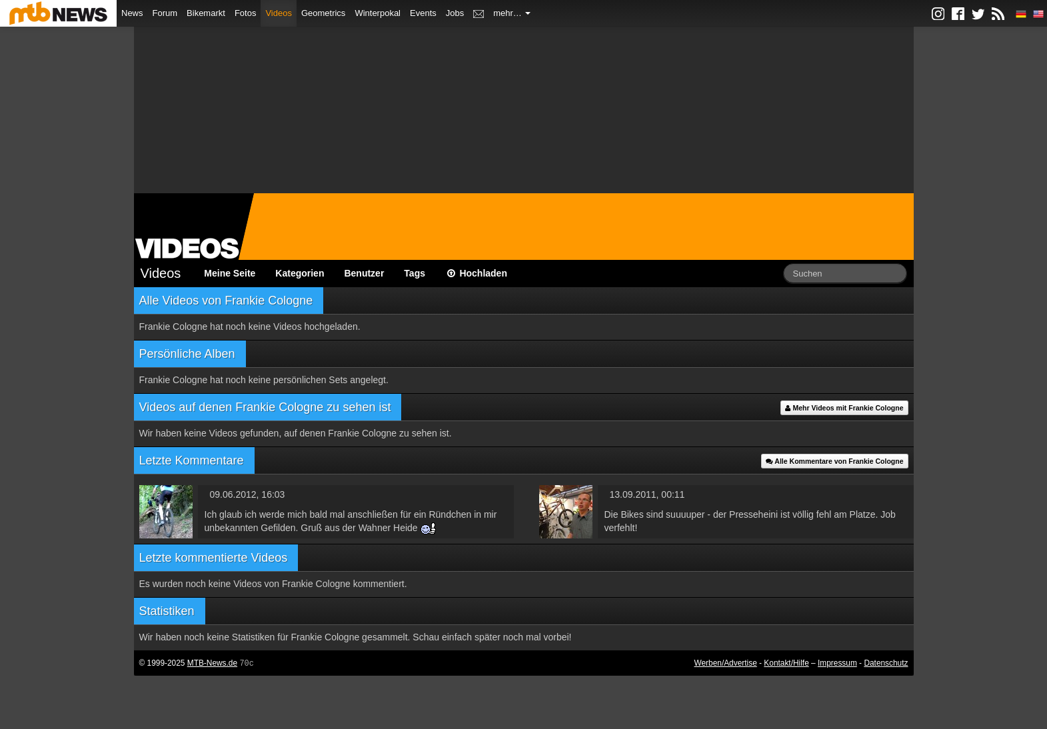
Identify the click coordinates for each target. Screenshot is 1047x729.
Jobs (455, 13)
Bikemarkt (206, 13)
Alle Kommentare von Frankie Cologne (835, 461)
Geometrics (323, 13)
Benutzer (364, 273)
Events (423, 13)
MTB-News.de (212, 663)
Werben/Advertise (725, 663)
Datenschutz (886, 663)
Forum (165, 13)
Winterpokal (378, 13)
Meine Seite (229, 273)
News (132, 13)
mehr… (511, 13)
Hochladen (476, 273)
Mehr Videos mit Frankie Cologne (844, 408)
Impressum (837, 663)
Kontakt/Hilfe (786, 663)
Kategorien (299, 273)
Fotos (246, 13)
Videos (278, 13)
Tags (414, 273)
